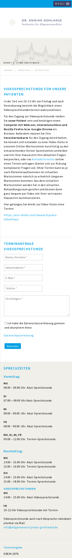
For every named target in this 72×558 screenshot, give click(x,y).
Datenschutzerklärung (19, 335)
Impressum (24, 70)
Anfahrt (8, 70)
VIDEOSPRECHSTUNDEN (20, 488)
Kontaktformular (43, 159)
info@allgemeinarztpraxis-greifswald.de (31, 527)
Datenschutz (42, 70)
